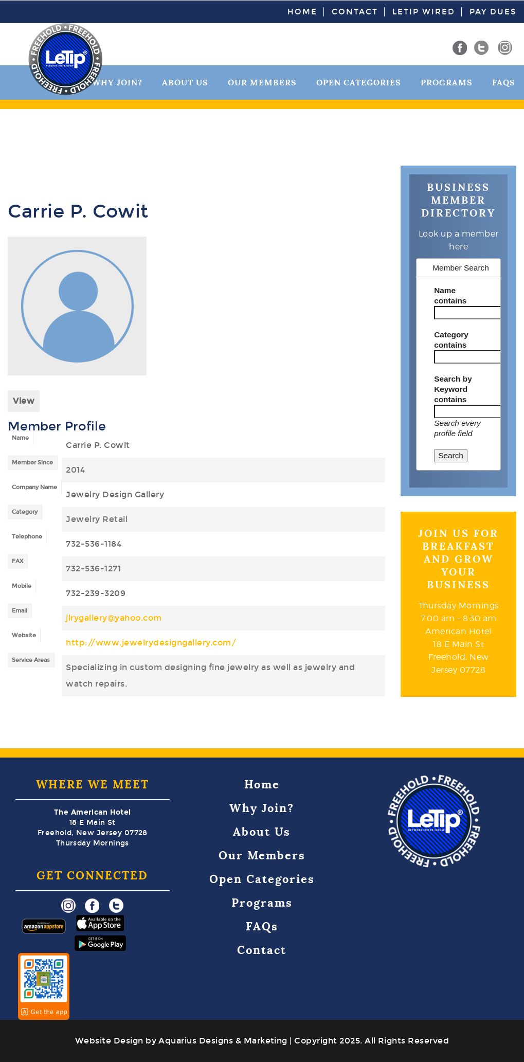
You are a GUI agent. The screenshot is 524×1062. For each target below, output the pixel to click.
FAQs (503, 82)
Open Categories (358, 82)
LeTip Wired (423, 11)
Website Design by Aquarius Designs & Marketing (181, 1041)
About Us (185, 82)
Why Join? (261, 808)
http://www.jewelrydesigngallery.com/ (151, 642)
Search (450, 455)
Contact (355, 11)
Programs (447, 82)
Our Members (262, 82)
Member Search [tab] (455, 267)
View (23, 401)
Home (302, 11)
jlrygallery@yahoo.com (114, 618)
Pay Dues (492, 11)
